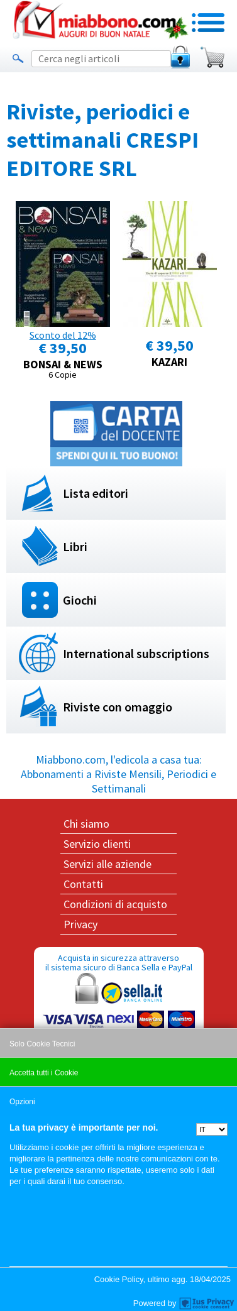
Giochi (80, 600)
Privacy (80, 924)
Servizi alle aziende (107, 864)
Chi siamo (86, 823)
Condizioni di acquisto (115, 904)
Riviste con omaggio (117, 707)
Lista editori (95, 493)
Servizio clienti (97, 844)
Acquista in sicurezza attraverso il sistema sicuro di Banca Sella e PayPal (118, 1012)
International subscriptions (136, 653)
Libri (75, 546)
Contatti (83, 884)
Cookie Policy (118, 1279)
